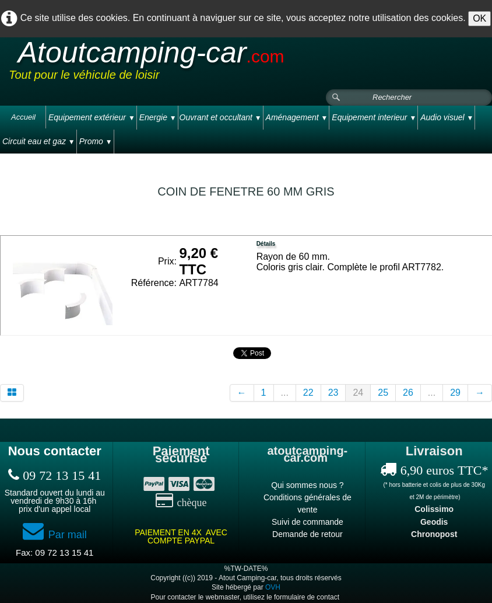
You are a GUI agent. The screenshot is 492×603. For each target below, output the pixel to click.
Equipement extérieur (91, 117)
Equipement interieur (374, 117)
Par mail (55, 535)
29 (455, 393)
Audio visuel (446, 117)
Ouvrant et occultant (221, 117)
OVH (272, 587)
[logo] (229, 63)
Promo (96, 141)
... (285, 393)
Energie (158, 117)
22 (308, 393)
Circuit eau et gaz (38, 141)
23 (333, 393)
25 (383, 393)
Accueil (23, 117)
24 (358, 393)
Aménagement (297, 117)
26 (408, 393)
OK (479, 18)
